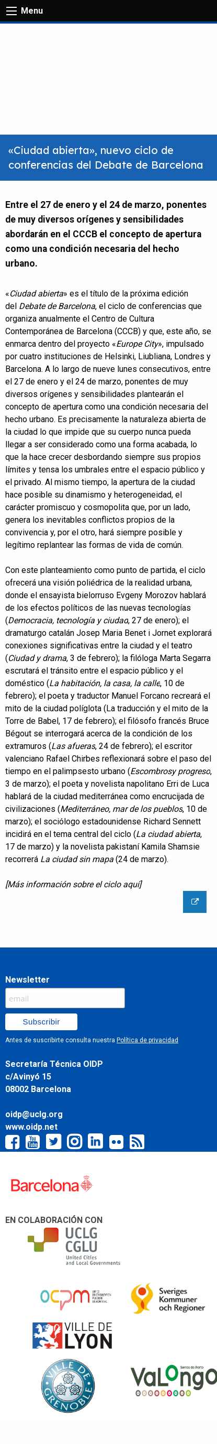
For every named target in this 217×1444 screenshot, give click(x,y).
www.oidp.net (31, 1127)
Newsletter (27, 980)
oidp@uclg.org (34, 1114)
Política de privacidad (147, 1040)
